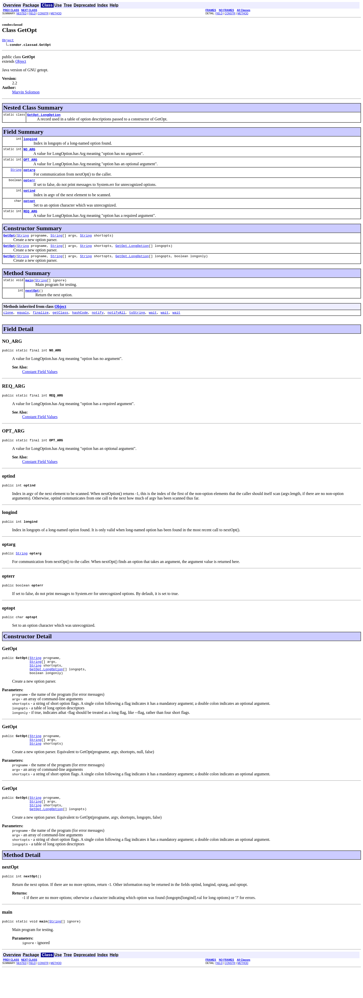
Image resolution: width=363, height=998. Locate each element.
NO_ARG (29, 152)
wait (153, 324)
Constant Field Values (39, 384)
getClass (60, 324)
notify (98, 324)
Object (8, 41)
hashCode (80, 324)
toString (137, 324)
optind (29, 196)
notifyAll (116, 324)
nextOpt (32, 302)
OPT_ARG (30, 163)
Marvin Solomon (26, 93)
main (29, 290)
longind (30, 141)
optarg (29, 174)
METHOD (56, 13)
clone (8, 324)
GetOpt (9, 243)
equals (23, 324)
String (16, 174)
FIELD (32, 13)
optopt (29, 207)
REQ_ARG (30, 218)
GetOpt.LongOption (43, 116)
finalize (40, 324)
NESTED (21, 13)
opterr (29, 185)
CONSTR (43, 13)
